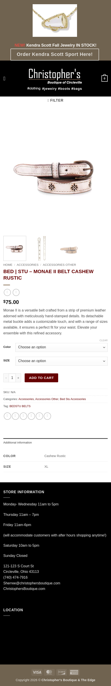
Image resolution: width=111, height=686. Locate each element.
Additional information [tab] (17, 442)
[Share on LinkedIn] (47, 416)
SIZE (6, 360)
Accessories (27, 264)
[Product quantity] (12, 377)
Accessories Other (59, 264)
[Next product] (7, 292)
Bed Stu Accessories (73, 399)
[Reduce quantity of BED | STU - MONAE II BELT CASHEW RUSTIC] (6, 377)
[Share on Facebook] (15, 416)
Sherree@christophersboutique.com (31, 583)
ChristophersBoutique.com (24, 589)
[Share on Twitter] (23, 416)
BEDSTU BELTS (20, 406)
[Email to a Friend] (31, 416)
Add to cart (41, 378)
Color (7, 347)
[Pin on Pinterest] (39, 416)
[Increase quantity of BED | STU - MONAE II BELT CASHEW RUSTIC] (18, 377)
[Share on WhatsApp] (7, 416)
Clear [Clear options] (103, 340)
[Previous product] (16, 292)
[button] (6, 78)
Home (7, 264)
